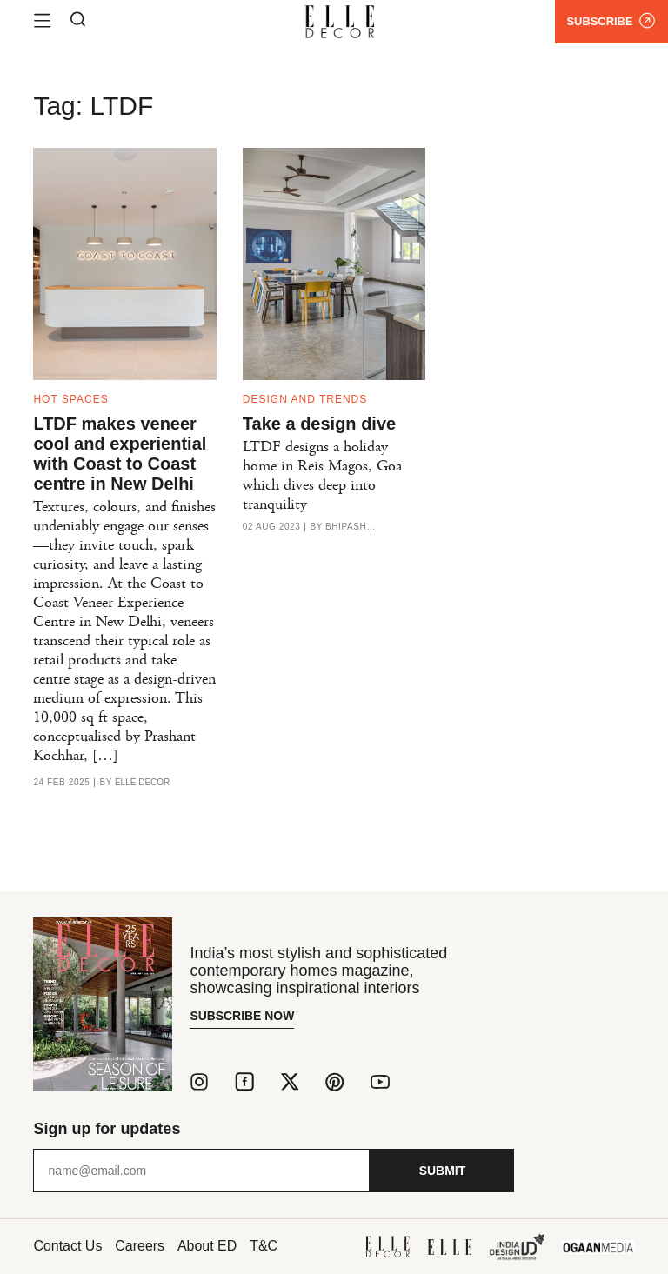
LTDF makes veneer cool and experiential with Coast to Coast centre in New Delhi (119, 453)
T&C (264, 1245)
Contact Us (67, 1245)
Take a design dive (319, 423)
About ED (207, 1245)
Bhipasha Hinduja (351, 527)
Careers (140, 1245)
